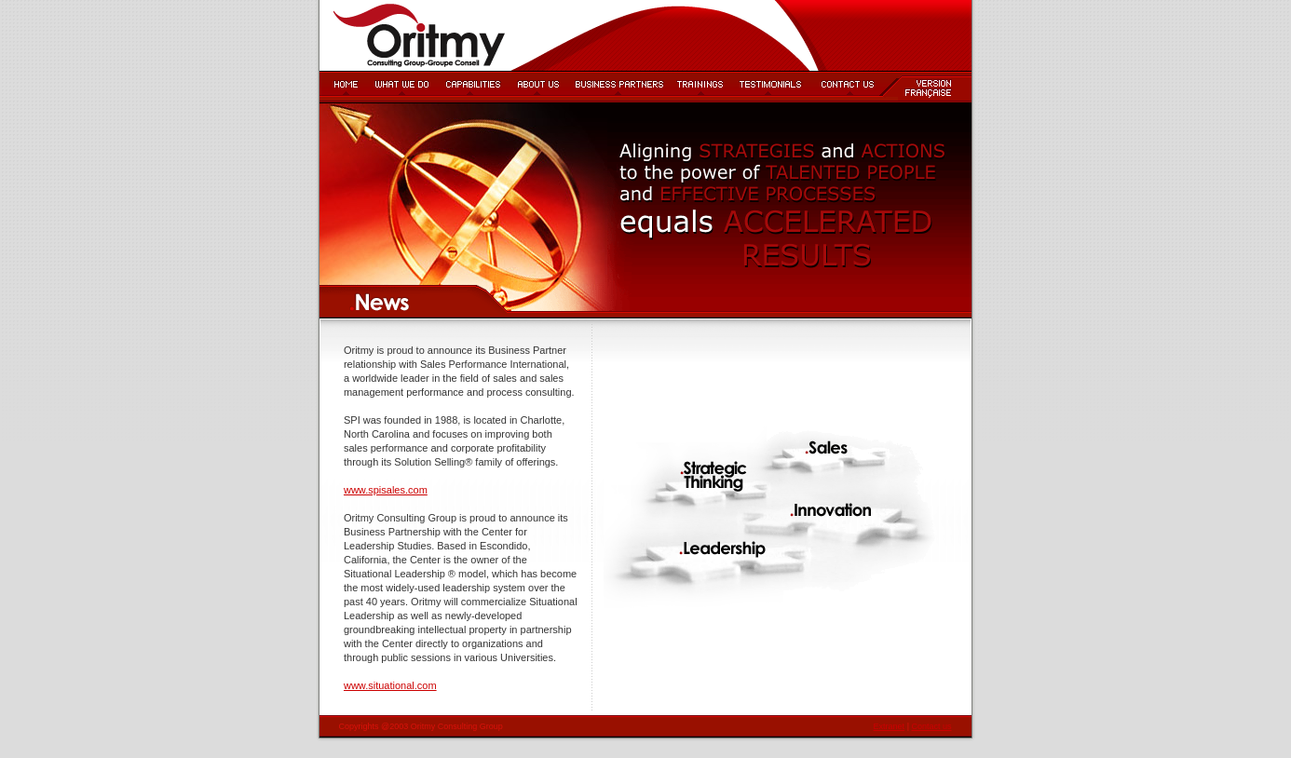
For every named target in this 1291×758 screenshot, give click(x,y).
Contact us (931, 726)
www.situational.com (390, 685)
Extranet (889, 726)
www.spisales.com (386, 489)
